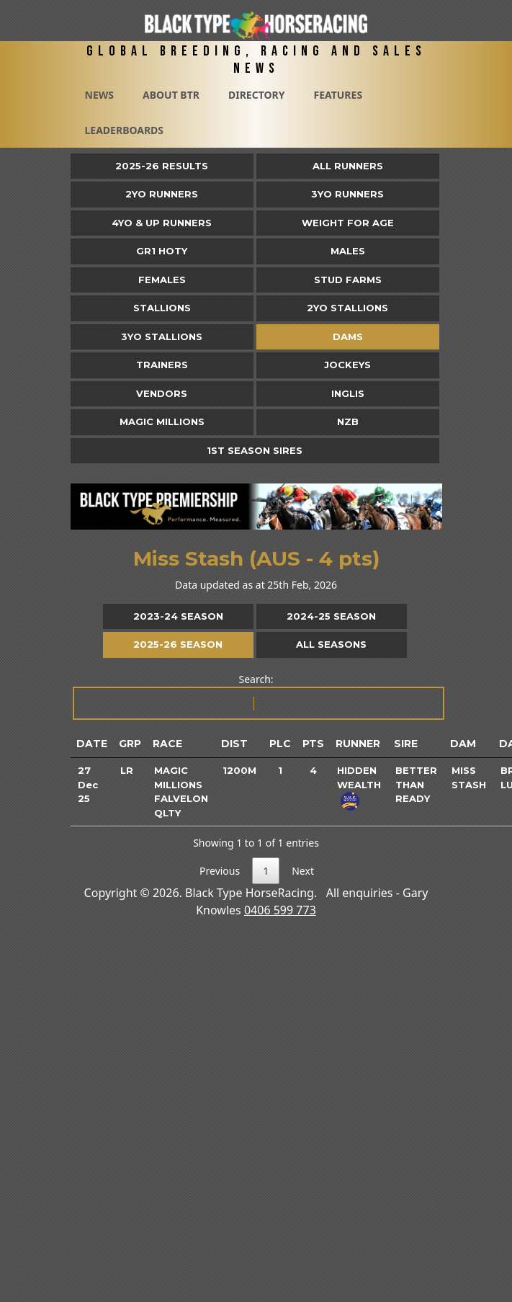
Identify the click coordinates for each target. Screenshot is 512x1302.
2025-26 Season (178, 644)
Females (162, 279)
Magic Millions (162, 421)
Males (348, 251)
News (99, 95)
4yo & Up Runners (162, 222)
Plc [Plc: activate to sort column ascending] (280, 743)
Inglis (347, 393)
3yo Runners (347, 194)
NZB (348, 421)
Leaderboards (124, 130)
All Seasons (331, 644)
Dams (348, 336)
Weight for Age (348, 222)
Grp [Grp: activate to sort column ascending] (130, 743)
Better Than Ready (416, 784)
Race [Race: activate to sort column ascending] (167, 743)
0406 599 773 (280, 910)
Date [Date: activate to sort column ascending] (91, 743)
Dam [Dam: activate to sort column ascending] (463, 743)
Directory (256, 95)
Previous (219, 871)
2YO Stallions (347, 307)
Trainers (162, 364)
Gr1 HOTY (161, 251)
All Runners (348, 165)
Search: (257, 696)
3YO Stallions (161, 336)
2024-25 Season (331, 616)
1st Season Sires (254, 450)
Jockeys (347, 364)
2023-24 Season (178, 616)
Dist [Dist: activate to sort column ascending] (234, 743)
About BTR (171, 95)
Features (337, 95)
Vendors (161, 393)
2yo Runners (161, 194)
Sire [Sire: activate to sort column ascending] (406, 743)
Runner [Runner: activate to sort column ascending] (358, 743)
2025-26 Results (161, 165)
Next (303, 871)
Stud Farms (348, 279)
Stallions (162, 307)
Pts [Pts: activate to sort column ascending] (313, 743)
